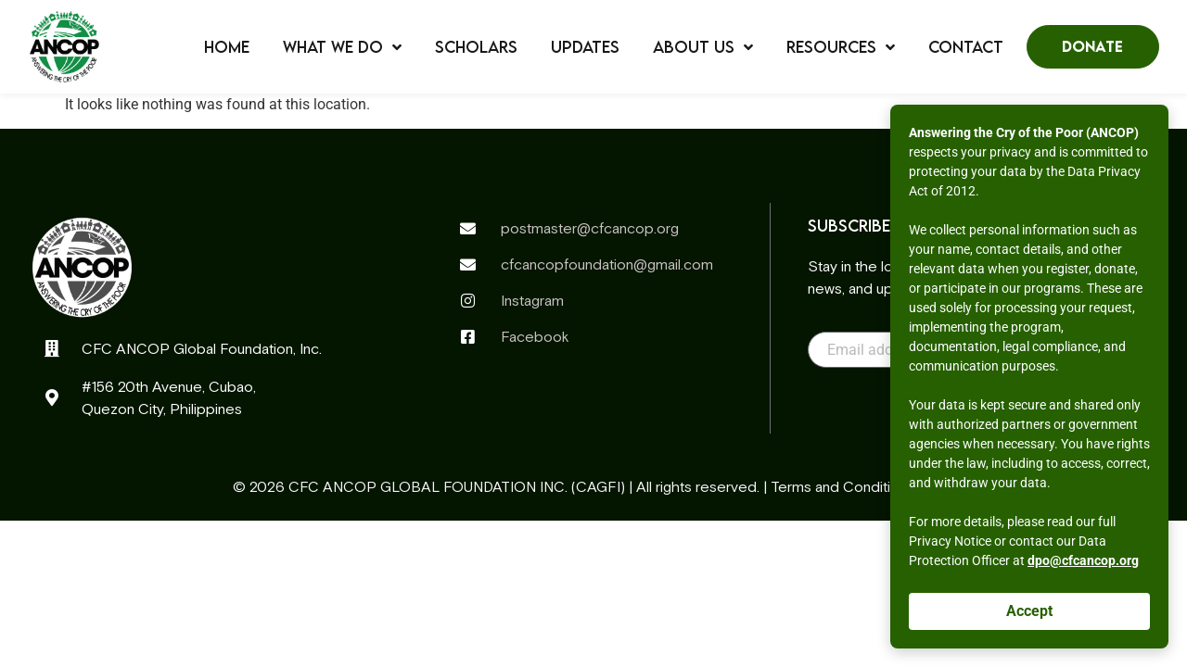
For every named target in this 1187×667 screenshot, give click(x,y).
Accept (1029, 611)
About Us (703, 47)
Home (226, 47)
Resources (840, 47)
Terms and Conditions (842, 486)
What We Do (342, 47)
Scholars (476, 47)
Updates (585, 47)
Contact (965, 47)
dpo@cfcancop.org (1083, 560)
